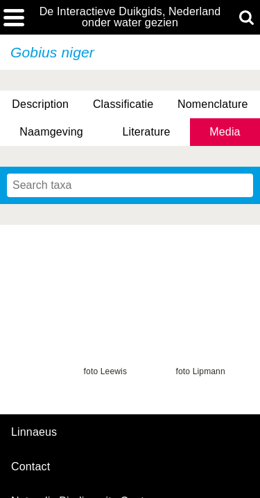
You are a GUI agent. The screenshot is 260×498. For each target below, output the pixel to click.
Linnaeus (34, 432)
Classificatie (123, 104)
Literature (146, 132)
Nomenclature (212, 104)
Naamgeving (51, 132)
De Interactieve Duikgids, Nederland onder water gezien (130, 17)
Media (224, 132)
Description (40, 104)
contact (30, 466)
